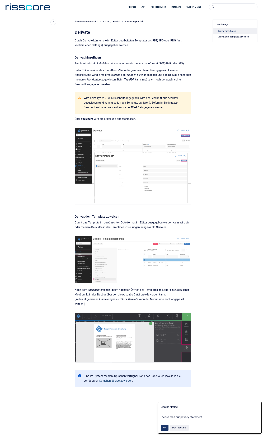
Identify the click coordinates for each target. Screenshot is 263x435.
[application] (262, 434)
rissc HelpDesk (158, 7)
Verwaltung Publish (134, 21)
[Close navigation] (53, 22)
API (143, 7)
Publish (116, 21)
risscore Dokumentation (86, 21)
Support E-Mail (193, 7)
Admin (105, 21)
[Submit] (213, 7)
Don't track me (179, 427)
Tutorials (131, 7)
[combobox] (233, 7)
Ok (164, 427)
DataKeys (176, 7)
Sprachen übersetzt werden (115, 380)
